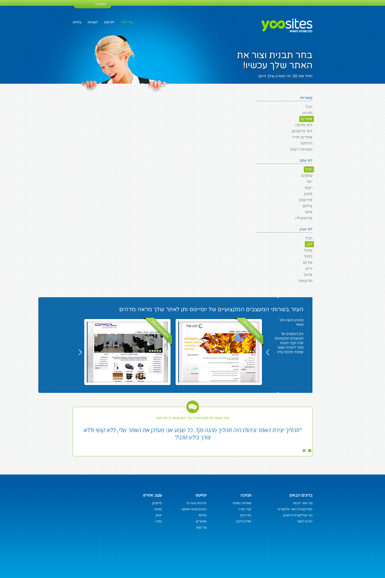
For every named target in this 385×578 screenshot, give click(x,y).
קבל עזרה (245, 509)
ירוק (308, 268)
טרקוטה (305, 280)
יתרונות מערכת (197, 503)
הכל (308, 106)
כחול (308, 256)
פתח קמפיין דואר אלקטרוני (294, 509)
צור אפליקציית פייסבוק (297, 515)
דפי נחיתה (303, 125)
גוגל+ (158, 521)
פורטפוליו (303, 218)
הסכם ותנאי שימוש (194, 509)
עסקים (306, 175)
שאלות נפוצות (242, 503)
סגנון (308, 193)
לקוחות (93, 22)
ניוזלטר (306, 143)
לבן (309, 244)
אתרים (306, 118)
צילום (307, 205)
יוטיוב (158, 515)
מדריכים (245, 515)
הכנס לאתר (304, 521)
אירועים (305, 199)
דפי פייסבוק (302, 131)
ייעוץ (308, 187)
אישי (308, 212)
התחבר (100, 4)
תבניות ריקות (301, 149)
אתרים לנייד (302, 137)
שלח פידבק (243, 521)
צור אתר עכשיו (302, 503)
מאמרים (201, 521)
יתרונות (109, 22)
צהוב (308, 274)
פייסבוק (157, 503)
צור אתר (126, 22)
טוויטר (158, 509)
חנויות (307, 112)
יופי (309, 181)
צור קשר (201, 527)
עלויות (77, 22)
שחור (307, 250)
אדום (307, 262)
